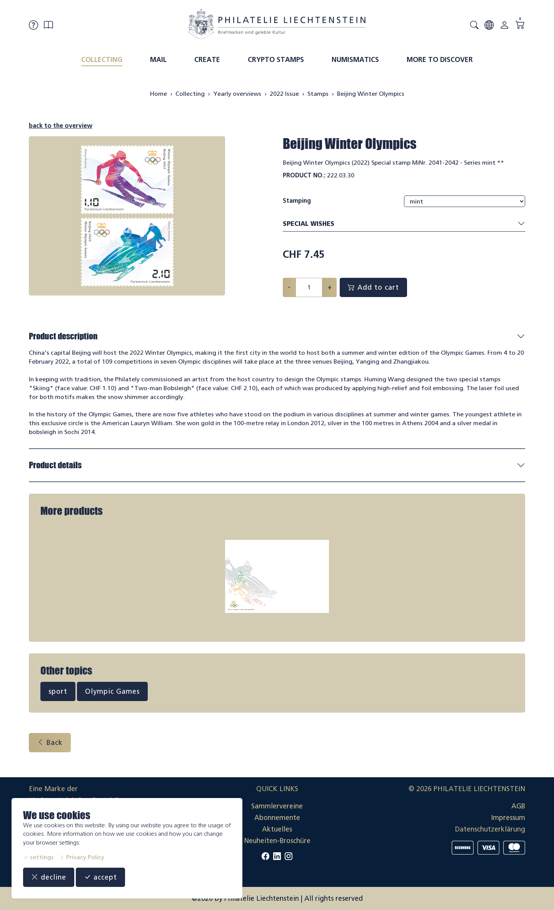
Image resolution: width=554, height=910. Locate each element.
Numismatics (355, 59)
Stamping (297, 200)
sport (57, 691)
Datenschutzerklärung (490, 829)
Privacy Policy (81, 857)
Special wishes (404, 224)
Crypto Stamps (276, 59)
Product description (63, 336)
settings (38, 857)
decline (48, 877)
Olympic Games (112, 691)
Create (207, 59)
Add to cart (373, 287)
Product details (55, 465)
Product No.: (304, 175)
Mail (158, 59)
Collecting (101, 59)
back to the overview (60, 125)
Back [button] (50, 742)
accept (100, 877)
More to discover (440, 59)
